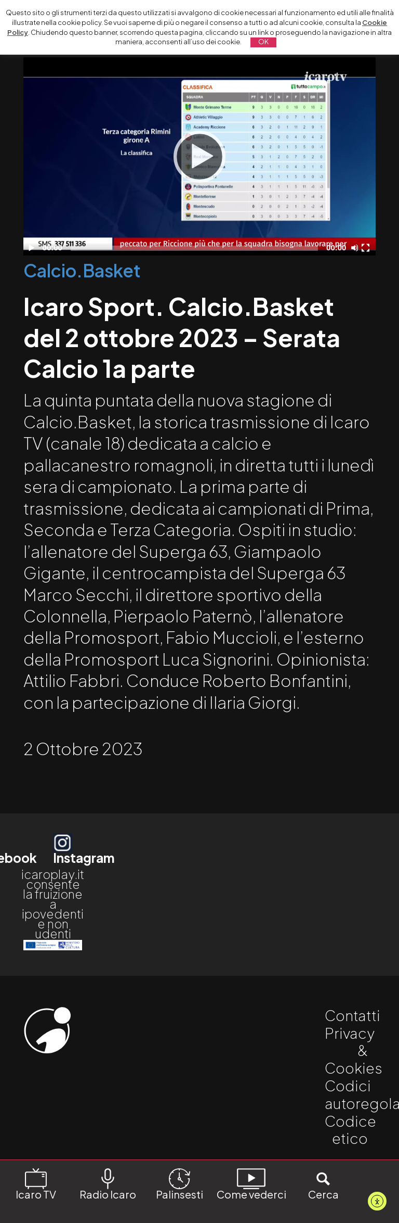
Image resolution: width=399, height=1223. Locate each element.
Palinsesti (179, 1183)
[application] (199, 156)
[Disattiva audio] (356, 248)
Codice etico (350, 1130)
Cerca (323, 1183)
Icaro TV (36, 1183)
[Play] (199, 157)
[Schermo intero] (367, 248)
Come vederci (251, 1183)
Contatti (352, 1015)
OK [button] (263, 41)
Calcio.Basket (82, 270)
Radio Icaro (107, 1183)
